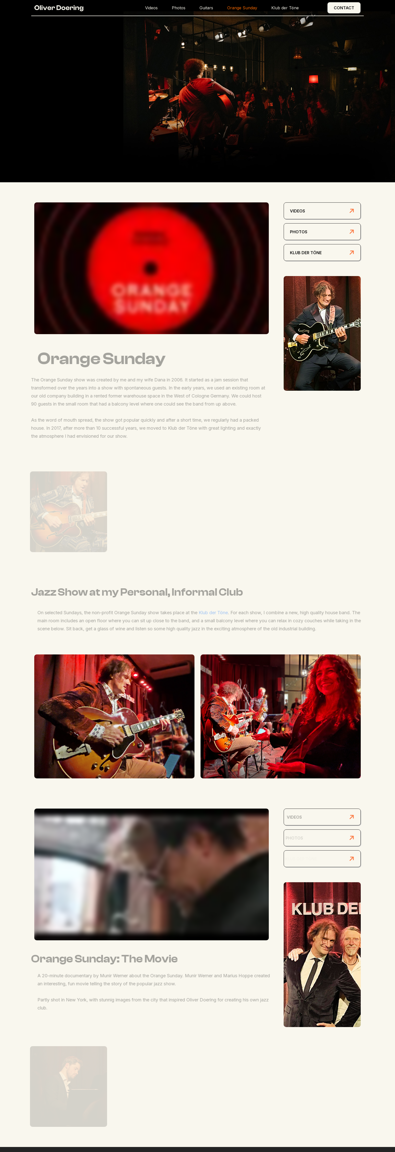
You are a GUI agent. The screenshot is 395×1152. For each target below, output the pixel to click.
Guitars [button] (206, 7)
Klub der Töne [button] (285, 7)
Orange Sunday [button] (242, 7)
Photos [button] (178, 7)
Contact (344, 7)
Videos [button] (151, 7)
